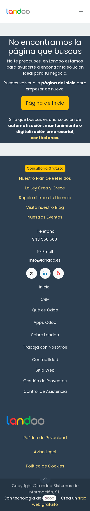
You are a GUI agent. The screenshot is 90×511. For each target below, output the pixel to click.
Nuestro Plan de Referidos (45, 178)
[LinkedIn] (45, 273)
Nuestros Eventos (45, 217)
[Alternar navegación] (80, 11)
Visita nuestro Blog (45, 207)
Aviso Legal (45, 452)
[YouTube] (58, 273)
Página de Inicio (45, 103)
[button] (45, 478)
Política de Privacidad (45, 437)
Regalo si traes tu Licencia (45, 197)
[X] (31, 273)
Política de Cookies (45, 466)
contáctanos (44, 137)
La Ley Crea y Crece (45, 188)
